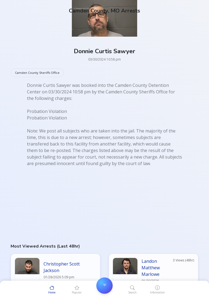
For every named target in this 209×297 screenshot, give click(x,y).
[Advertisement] (104, 205)
